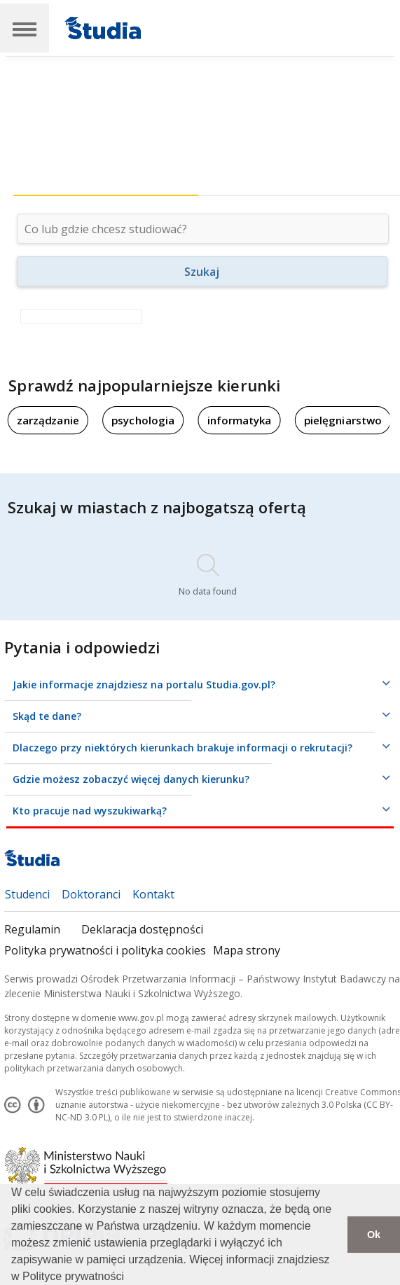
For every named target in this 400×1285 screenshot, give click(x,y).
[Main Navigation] (24, 28)
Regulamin (32, 929)
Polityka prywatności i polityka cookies (105, 950)
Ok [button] (373, 1234)
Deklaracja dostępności (142, 929)
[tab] (106, 177)
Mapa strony (246, 950)
